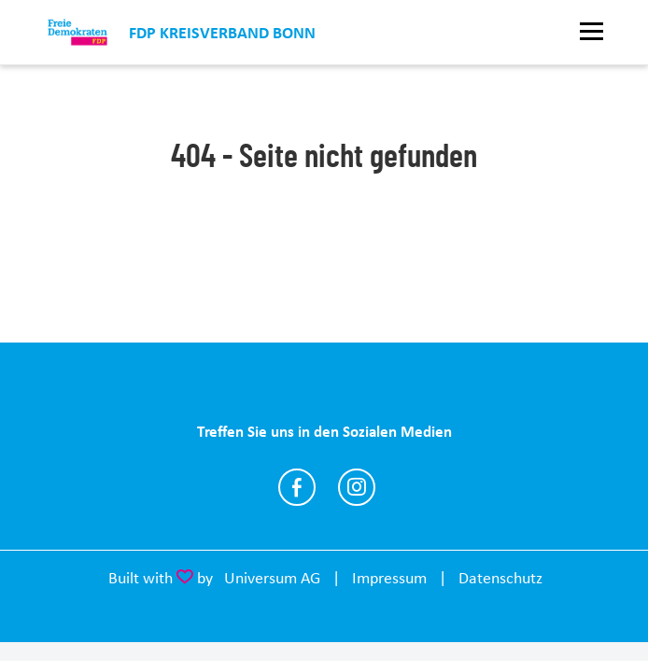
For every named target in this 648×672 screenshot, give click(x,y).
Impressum (389, 577)
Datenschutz (500, 577)
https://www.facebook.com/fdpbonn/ (297, 487)
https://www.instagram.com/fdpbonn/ (356, 487)
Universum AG (272, 577)
